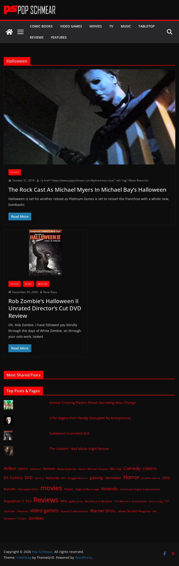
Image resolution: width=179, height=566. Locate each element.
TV (111, 26)
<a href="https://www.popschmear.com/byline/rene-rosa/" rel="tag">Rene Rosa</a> (94, 180)
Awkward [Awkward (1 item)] (35, 469)
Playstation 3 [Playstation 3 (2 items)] (14, 501)
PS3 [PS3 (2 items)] (28, 501)
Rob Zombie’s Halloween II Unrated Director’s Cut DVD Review (44, 308)
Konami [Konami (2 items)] (10, 489)
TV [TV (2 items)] (167, 501)
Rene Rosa (50, 292)
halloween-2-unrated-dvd (69, 433)
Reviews (37, 37)
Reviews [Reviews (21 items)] (45, 499)
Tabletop (146, 26)
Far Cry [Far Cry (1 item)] (39, 478)
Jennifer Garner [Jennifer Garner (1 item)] (150, 478)
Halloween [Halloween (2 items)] (113, 478)
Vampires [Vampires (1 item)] (22, 511)
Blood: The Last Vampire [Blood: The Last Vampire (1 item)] (93, 469)
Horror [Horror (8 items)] (131, 477)
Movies (96, 26)
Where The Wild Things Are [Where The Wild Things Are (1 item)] (134, 511)
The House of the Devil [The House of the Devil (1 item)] (98, 501)
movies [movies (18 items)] (51, 487)
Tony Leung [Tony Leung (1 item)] (155, 501)
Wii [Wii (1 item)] (154, 511)
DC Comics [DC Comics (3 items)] (13, 477)
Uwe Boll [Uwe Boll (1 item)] (9, 511)
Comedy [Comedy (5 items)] (132, 468)
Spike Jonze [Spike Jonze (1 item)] (76, 501)
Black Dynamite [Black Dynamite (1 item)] (67, 469)
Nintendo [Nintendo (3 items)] (109, 488)
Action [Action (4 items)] (10, 468)
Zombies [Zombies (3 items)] (36, 518)
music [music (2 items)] (68, 489)
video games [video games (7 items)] (44, 510)
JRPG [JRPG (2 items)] (166, 478)
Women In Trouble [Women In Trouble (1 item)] (15, 518)
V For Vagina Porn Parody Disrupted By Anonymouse (90, 418)
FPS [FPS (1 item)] (63, 478)
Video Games (71, 26)
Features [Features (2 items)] (52, 478)
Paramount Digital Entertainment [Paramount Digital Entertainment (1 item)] (140, 489)
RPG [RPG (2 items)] (63, 501)
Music (126, 26)
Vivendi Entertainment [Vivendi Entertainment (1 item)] (74, 511)
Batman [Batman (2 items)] (49, 468)
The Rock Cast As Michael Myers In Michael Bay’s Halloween (87, 189)
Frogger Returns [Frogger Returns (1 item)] (78, 478)
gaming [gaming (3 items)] (96, 477)
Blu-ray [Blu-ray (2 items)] (115, 468)
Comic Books (41, 26)
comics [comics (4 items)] (150, 468)
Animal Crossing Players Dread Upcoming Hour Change (92, 402)
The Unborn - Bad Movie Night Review (79, 448)
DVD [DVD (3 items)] (29, 477)
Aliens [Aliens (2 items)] (23, 468)
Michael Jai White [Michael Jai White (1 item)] (28, 489)
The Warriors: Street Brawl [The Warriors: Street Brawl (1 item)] (130, 501)
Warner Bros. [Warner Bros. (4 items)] (103, 510)
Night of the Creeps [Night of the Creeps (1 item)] (87, 489)
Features (59, 37)
